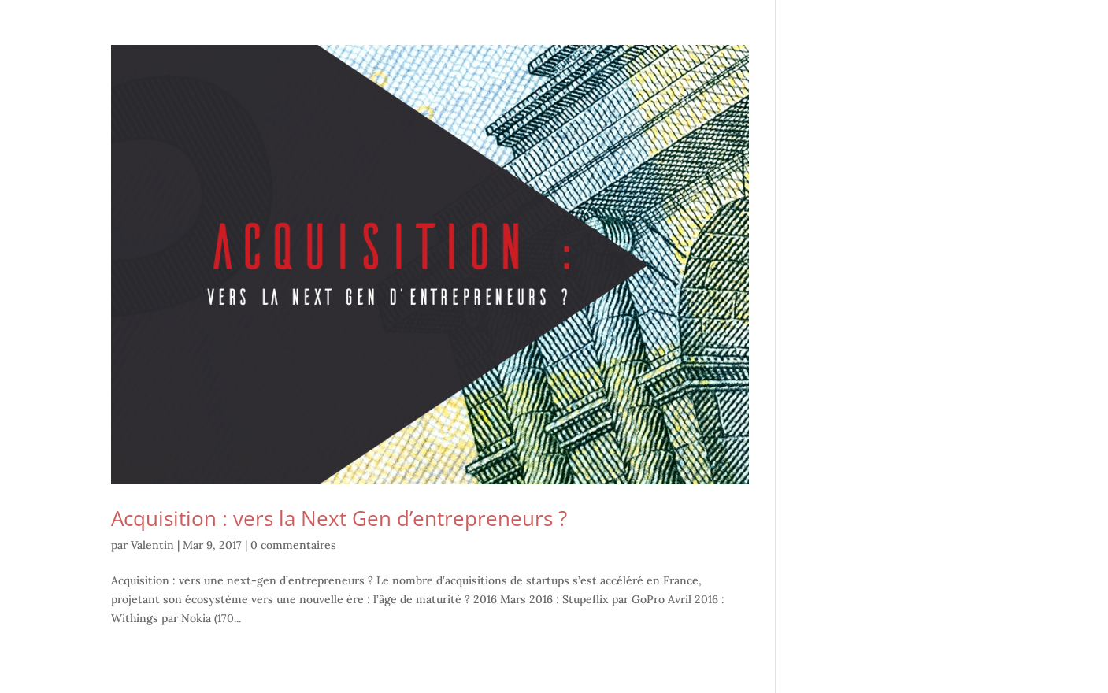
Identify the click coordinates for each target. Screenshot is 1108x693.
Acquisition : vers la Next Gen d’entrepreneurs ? (339, 518)
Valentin (152, 545)
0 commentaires (293, 545)
